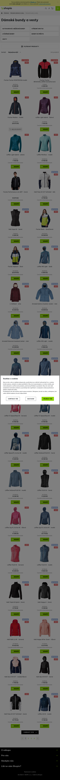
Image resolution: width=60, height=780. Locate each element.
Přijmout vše (47, 399)
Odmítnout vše (13, 399)
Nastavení (30, 399)
